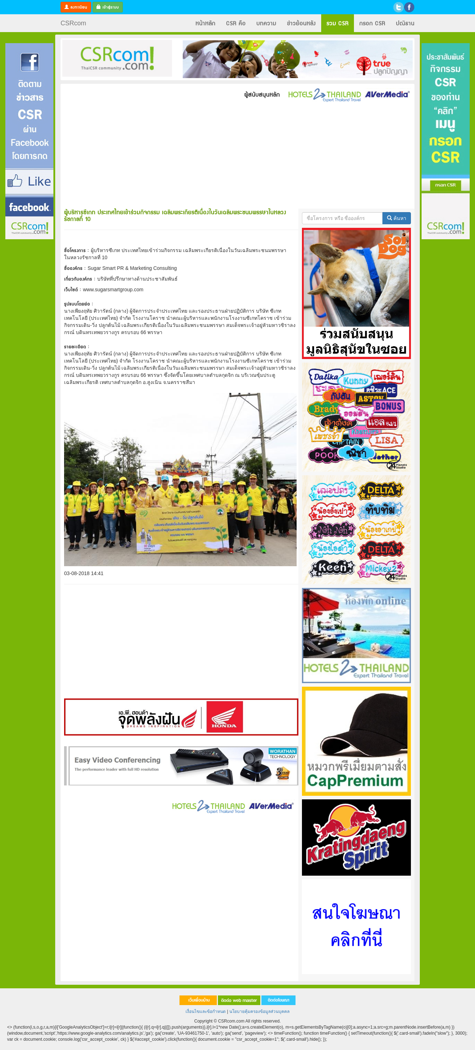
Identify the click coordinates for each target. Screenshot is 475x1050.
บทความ (266, 23)
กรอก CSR (372, 23)
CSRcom (73, 23)
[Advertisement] (29, 347)
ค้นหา (396, 218)
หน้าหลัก (205, 23)
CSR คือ (236, 23)
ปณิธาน (405, 23)
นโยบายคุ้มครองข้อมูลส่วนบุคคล (259, 1011)
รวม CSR (338, 23)
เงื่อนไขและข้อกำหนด (206, 1011)
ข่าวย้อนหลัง (301, 23)
